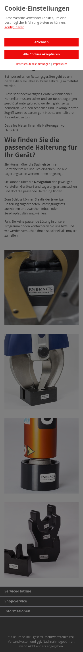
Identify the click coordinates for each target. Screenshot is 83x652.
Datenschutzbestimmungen (33, 64)
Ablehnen (41, 42)
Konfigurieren (14, 27)
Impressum (60, 64)
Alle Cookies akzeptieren (41, 54)
